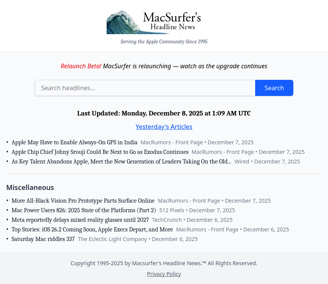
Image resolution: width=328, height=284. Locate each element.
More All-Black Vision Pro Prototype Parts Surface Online (83, 200)
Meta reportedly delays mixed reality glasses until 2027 (80, 219)
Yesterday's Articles (164, 126)
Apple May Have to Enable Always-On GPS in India (74, 142)
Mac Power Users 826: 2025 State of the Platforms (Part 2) (84, 210)
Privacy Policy (164, 273)
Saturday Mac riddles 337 (43, 239)
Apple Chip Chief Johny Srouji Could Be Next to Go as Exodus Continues (100, 152)
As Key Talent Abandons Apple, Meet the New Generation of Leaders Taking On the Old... (121, 161)
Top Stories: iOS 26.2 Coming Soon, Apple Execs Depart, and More (92, 229)
